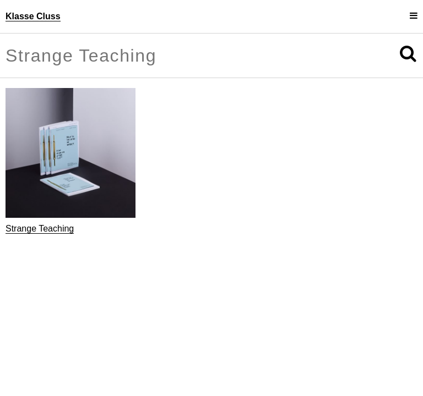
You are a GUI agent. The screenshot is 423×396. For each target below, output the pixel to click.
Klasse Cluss (33, 16)
